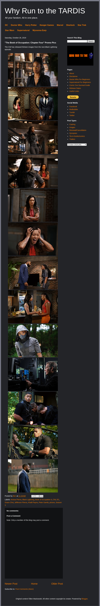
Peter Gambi (44, 502)
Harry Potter (31, 25)
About (71, 73)
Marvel (60, 25)
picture (52, 502)
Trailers (72, 139)
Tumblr (72, 112)
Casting (72, 124)
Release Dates (75, 88)
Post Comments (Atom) (24, 589)
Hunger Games (47, 25)
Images (72, 127)
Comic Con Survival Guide (79, 85)
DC (6, 25)
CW (54, 500)
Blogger (85, 599)
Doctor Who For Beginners (79, 79)
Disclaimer (73, 76)
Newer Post (11, 583)
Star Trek (82, 25)
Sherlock (70, 25)
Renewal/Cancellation (77, 130)
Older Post (57, 583)
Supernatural (23, 30)
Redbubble (73, 109)
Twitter (71, 115)
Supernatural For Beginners (80, 82)
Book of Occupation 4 (43, 500)
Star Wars (9, 30)
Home (34, 583)
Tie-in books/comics (77, 136)
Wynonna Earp (40, 30)
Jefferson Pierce (21, 502)
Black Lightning (28, 500)
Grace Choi (9, 502)
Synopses (73, 133)
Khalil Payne (33, 502)
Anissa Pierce (16, 500)
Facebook (73, 107)
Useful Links (74, 91)
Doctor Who (16, 25)
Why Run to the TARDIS (45, 11)
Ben (15, 496)
